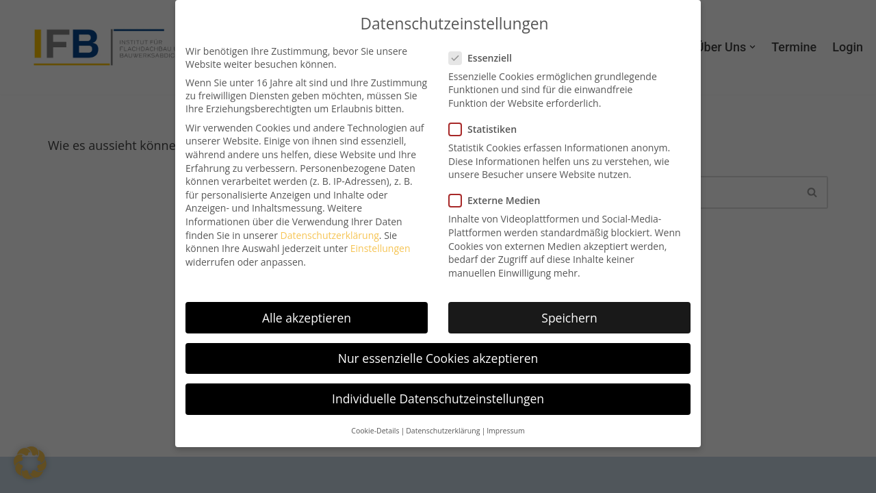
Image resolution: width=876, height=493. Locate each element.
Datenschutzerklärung (330, 234)
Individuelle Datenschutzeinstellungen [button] (438, 398)
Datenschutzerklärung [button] (443, 430)
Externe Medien (498, 199)
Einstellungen (380, 247)
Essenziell (484, 57)
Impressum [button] (505, 430)
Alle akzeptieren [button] (306, 317)
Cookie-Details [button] (375, 430)
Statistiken (487, 128)
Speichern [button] (569, 317)
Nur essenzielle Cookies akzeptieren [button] (438, 357)
